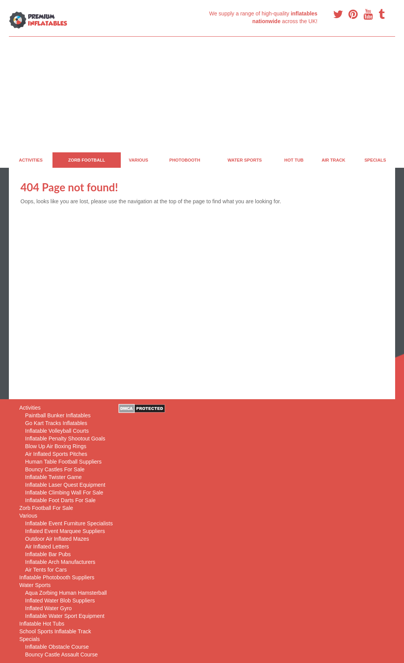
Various (138, 160)
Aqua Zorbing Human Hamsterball (66, 593)
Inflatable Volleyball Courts (57, 431)
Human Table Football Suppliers (63, 462)
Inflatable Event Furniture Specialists (69, 523)
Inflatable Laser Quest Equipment (65, 485)
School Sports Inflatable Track (55, 631)
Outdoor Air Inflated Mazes (57, 539)
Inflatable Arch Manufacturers (60, 562)
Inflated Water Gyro (48, 608)
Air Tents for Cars (46, 570)
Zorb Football (86, 160)
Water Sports (245, 160)
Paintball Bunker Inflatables (58, 415)
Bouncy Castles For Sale (55, 469)
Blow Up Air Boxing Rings (55, 446)
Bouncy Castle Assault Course (61, 654)
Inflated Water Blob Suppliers (60, 600)
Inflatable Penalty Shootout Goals (65, 438)
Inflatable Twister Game (53, 477)
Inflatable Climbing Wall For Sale (64, 492)
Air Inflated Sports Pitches (56, 454)
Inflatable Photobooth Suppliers (57, 577)
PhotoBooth (184, 160)
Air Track (333, 160)
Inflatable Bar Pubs (48, 554)
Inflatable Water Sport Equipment (65, 616)
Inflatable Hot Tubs (41, 624)
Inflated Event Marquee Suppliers (65, 531)
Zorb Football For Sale (46, 508)
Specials (375, 160)
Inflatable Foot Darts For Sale (60, 500)
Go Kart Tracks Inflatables (56, 423)
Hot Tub (294, 160)
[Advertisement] (202, 94)
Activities (31, 160)
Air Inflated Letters (47, 546)
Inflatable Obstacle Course (57, 647)
